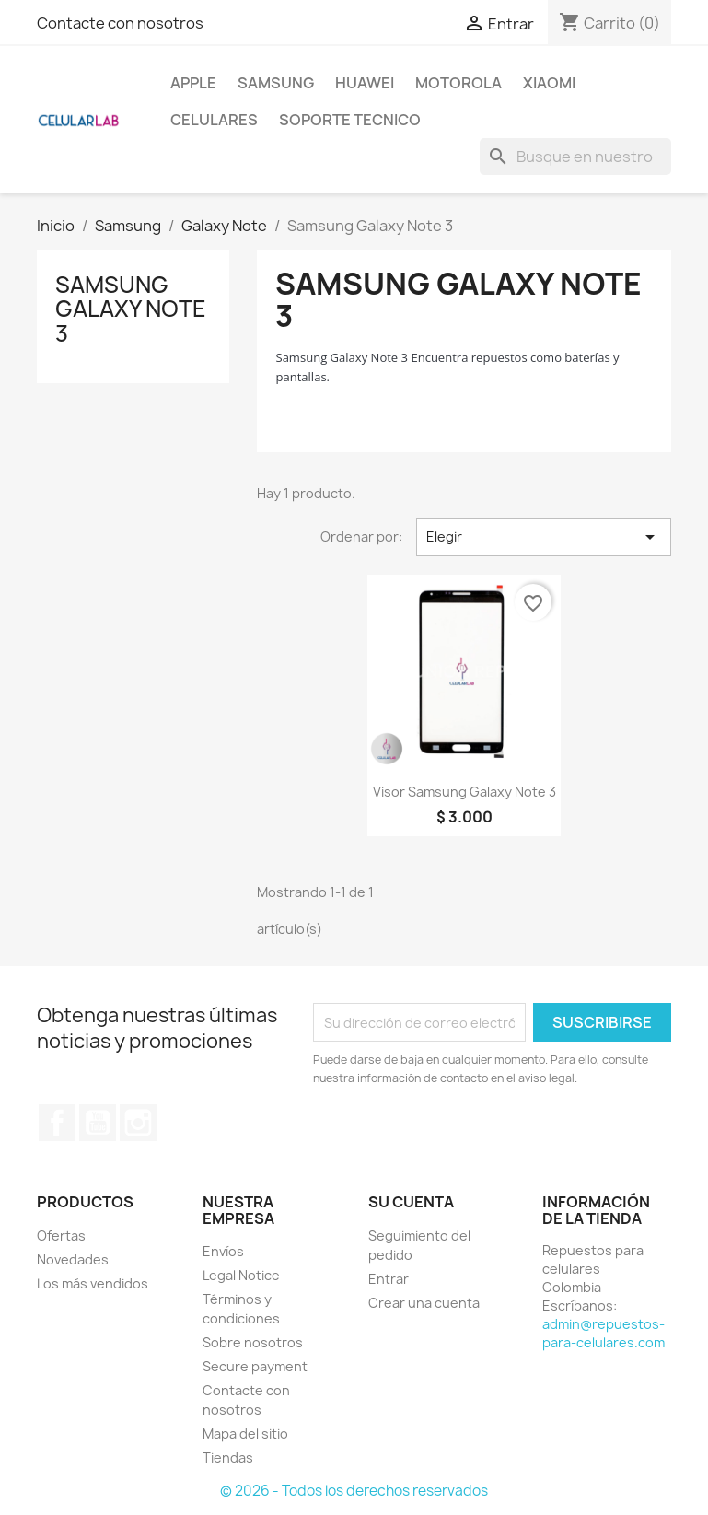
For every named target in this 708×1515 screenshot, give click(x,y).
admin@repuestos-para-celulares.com (603, 1333)
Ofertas (61, 1235)
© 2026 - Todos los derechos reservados (354, 1490)
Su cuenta (411, 1202)
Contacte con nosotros (120, 23)
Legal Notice (241, 1275)
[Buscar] (575, 156)
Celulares (214, 120)
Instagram (138, 1122)
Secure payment (255, 1366)
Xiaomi (549, 83)
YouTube (97, 1122)
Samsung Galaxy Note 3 (130, 309)
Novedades (73, 1259)
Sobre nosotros (253, 1342)
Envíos (223, 1251)
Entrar (388, 1279)
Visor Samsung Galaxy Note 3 (464, 791)
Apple (193, 83)
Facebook (57, 1122)
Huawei (364, 83)
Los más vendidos (92, 1283)
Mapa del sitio (245, 1433)
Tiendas (228, 1457)
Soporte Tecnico (350, 120)
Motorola (458, 83)
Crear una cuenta (424, 1302)
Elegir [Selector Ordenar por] (543, 537)
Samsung (276, 83)
